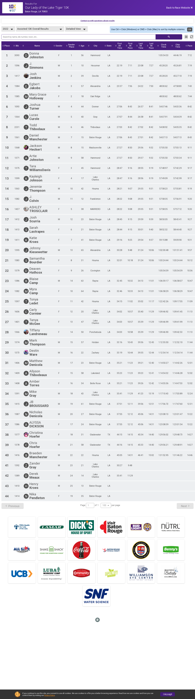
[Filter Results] (186, 37)
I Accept (167, 694)
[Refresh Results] (192, 37)
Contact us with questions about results (98, 21)
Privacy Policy (49, 695)
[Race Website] (13, 7)
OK (189, 29)
